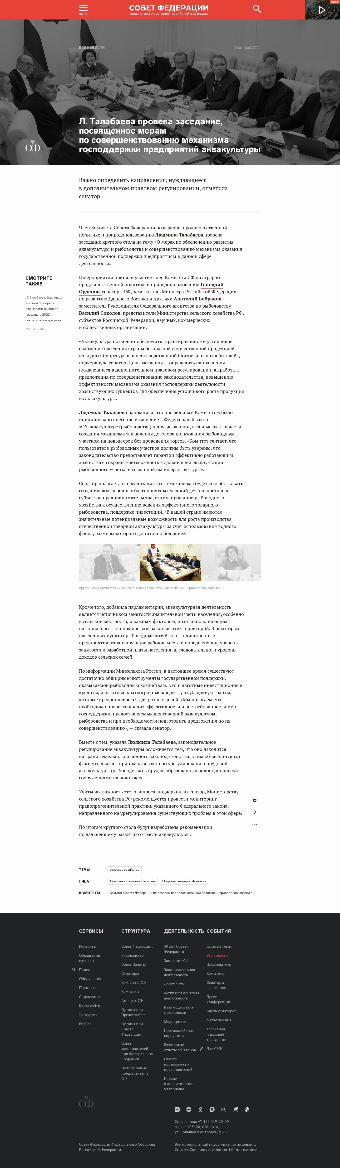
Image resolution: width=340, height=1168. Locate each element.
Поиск (84, 969)
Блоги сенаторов (221, 1011)
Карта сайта (89, 1005)
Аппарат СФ (132, 1000)
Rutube (235, 1109)
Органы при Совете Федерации (132, 1029)
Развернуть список (254, 825)
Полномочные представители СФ (134, 1073)
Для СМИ (215, 1048)
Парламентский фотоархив (247, 1109)
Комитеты (216, 973)
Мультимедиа (219, 1020)
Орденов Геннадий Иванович (184, 881)
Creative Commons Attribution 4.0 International (216, 1149)
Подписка (87, 987)
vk (177, 1109)
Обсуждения (90, 978)
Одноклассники (255, 812)
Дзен (188, 1109)
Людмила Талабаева (179, 235)
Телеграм (223, 1109)
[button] (83, 9)
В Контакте (254, 800)
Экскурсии (88, 1014)
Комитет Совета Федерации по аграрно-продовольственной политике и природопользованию (181, 893)
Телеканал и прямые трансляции (217, 1034)
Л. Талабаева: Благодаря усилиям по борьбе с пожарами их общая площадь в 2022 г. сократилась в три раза (44, 308)
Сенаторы (130, 973)
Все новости (92, 47)
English (85, 1023)
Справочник (90, 996)
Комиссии (130, 991)
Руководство (132, 955)
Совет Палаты (133, 964)
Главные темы (219, 946)
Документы (174, 983)
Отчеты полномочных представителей (178, 1064)
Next (213, 563)
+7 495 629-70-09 (213, 1121)
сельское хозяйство (124, 869)
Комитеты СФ (133, 982)
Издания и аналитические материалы (179, 1083)
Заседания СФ (176, 960)
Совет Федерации (137, 946)
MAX (212, 1109)
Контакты (87, 946)
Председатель (219, 964)
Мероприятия (176, 1021)
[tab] (255, 815)
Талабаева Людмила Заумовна (133, 881)
